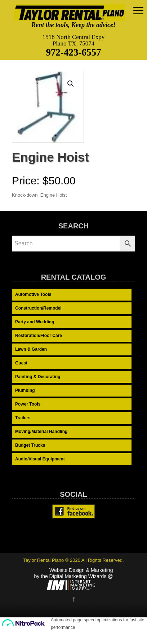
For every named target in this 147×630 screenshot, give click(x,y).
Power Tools (27, 404)
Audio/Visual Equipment (40, 458)
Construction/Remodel (38, 308)
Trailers (23, 417)
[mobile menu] (137, 11)
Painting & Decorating (37, 376)
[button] (71, 83)
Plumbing (25, 390)
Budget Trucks (30, 445)
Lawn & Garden (31, 349)
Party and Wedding (34, 321)
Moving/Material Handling (41, 431)
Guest (21, 363)
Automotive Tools (33, 294)
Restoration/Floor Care (38, 335)
